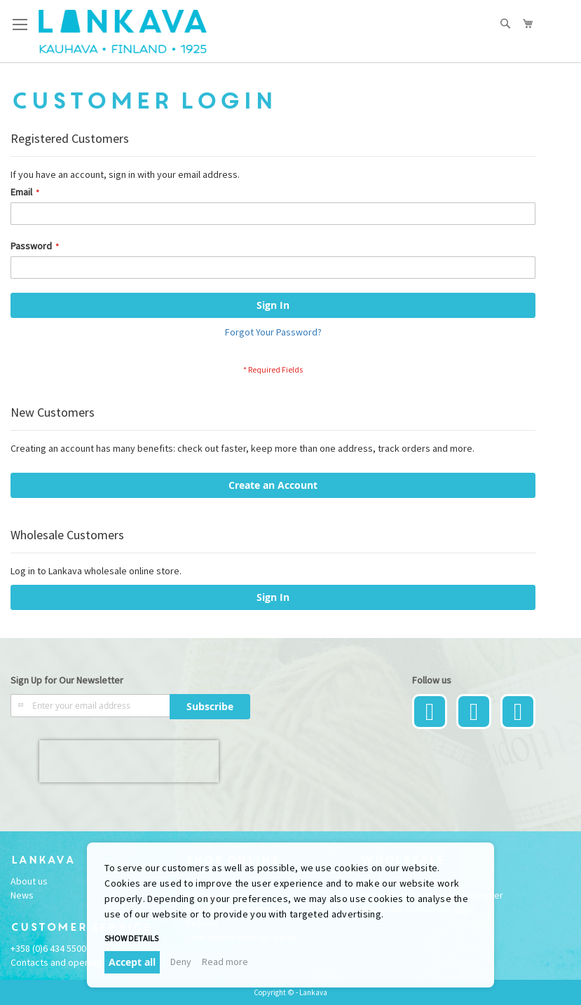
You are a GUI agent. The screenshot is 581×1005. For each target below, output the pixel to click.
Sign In (273, 597)
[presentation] (129, 761)
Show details (131, 938)
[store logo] (123, 31)
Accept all (132, 962)
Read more (225, 961)
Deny (180, 961)
